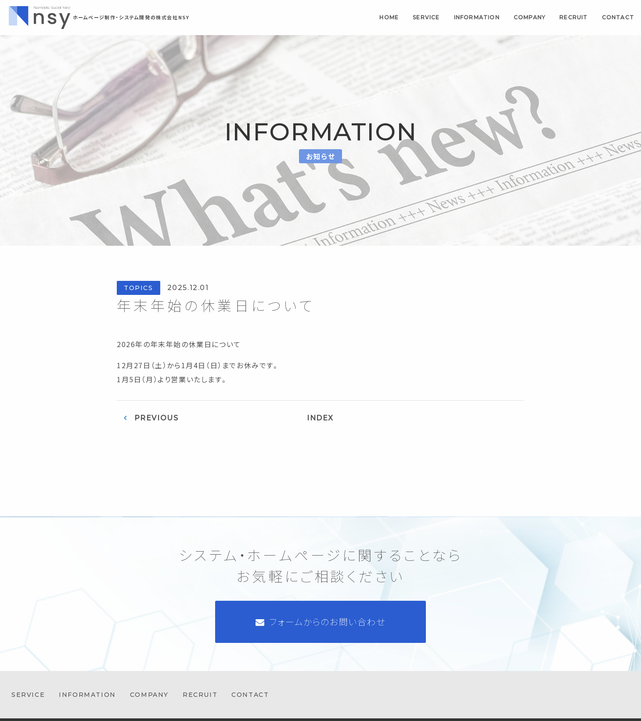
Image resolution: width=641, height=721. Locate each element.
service (426, 17)
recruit (573, 17)
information (477, 17)
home (389, 17)
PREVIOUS (156, 418)
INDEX (320, 418)
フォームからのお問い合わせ (327, 621)
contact (618, 17)
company (529, 17)
